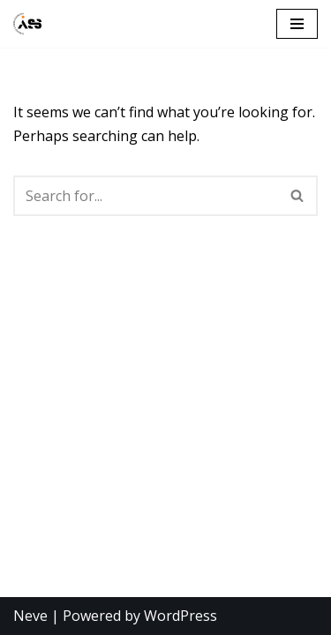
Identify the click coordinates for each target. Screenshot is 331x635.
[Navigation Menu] (297, 24)
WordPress (180, 615)
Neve (30, 615)
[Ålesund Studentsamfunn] (27, 23)
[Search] (145, 196)
